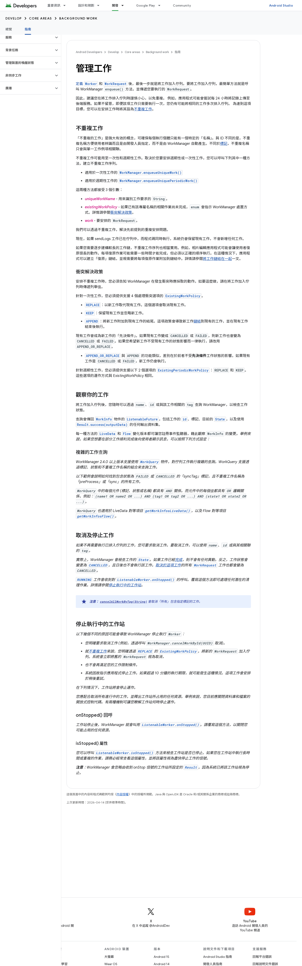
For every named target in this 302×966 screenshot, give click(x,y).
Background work (78, 18)
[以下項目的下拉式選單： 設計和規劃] (100, 5)
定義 (87, 84)
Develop (13, 18)
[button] (27, 37)
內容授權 (122, 794)
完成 (178, 560)
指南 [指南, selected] (28, 29)
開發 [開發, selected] (115, 5)
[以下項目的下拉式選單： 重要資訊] (66, 5)
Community (182, 5)
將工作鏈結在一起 (217, 259)
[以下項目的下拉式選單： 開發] (124, 5)
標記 (223, 143)
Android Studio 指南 (217, 957)
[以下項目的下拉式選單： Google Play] (161, 5)
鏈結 (197, 321)
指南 (178, 52)
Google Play (145, 5)
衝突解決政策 (121, 212)
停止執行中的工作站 (124, 585)
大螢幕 (109, 957)
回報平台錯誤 (262, 957)
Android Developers (89, 52)
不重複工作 (143, 109)
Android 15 (161, 957)
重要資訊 (53, 5)
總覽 (8, 29)
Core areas (40, 18)
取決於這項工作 (168, 565)
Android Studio (281, 5)
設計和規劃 (86, 5)
